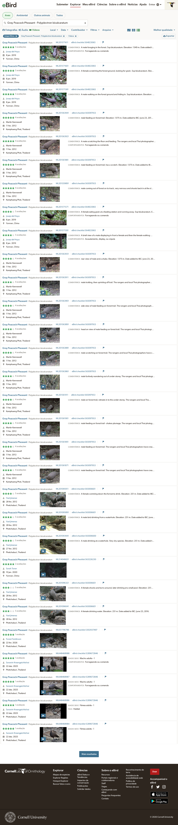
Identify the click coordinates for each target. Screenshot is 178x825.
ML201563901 (62, 301)
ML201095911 (62, 489)
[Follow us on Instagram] (164, 787)
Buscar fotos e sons (61, 784)
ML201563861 (62, 371)
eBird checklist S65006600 (84, 536)
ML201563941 (62, 113)
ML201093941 (62, 536)
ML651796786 (62, 630)
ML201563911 (62, 277)
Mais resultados (89, 754)
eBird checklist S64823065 (83, 42)
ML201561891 (62, 442)
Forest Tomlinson (13, 639)
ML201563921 (62, 136)
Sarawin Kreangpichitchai (17, 663)
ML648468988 (62, 653)
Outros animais (42, 15)
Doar (154, 771)
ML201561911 (62, 395)
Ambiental (22, 15)
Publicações (82, 786)
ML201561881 (62, 160)
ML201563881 (62, 348)
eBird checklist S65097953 (84, 113)
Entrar (152, 4)
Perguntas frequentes (111, 795)
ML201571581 (62, 89)
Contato (105, 799)
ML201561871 (62, 465)
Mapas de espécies (61, 775)
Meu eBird (89, 4)
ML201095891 (62, 512)
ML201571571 (62, 207)
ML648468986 (62, 700)
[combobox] (45, 23)
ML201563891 (62, 324)
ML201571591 (62, 230)
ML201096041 (62, 606)
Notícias (133, 4)
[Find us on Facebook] (152, 787)
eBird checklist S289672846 (85, 653)
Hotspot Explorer (60, 781)
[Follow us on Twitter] (158, 787)
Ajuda (143, 4)
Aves (7, 15)
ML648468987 (62, 677)
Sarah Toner (11, 569)
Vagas (104, 787)
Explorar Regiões (60, 778)
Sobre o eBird (117, 4)
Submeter (62, 4)
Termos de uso (132, 787)
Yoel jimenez (11, 498)
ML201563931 (62, 254)
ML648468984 (62, 724)
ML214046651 (62, 559)
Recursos (105, 775)
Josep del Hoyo (13, 52)
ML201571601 (62, 66)
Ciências (102, 4)
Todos (59, 15)
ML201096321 (62, 583)
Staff (103, 783)
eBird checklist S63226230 (84, 559)
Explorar (75, 4)
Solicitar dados (84, 789)
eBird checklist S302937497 (85, 630)
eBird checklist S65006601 (84, 489)
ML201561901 (62, 418)
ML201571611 (62, 42)
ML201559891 (62, 183)
